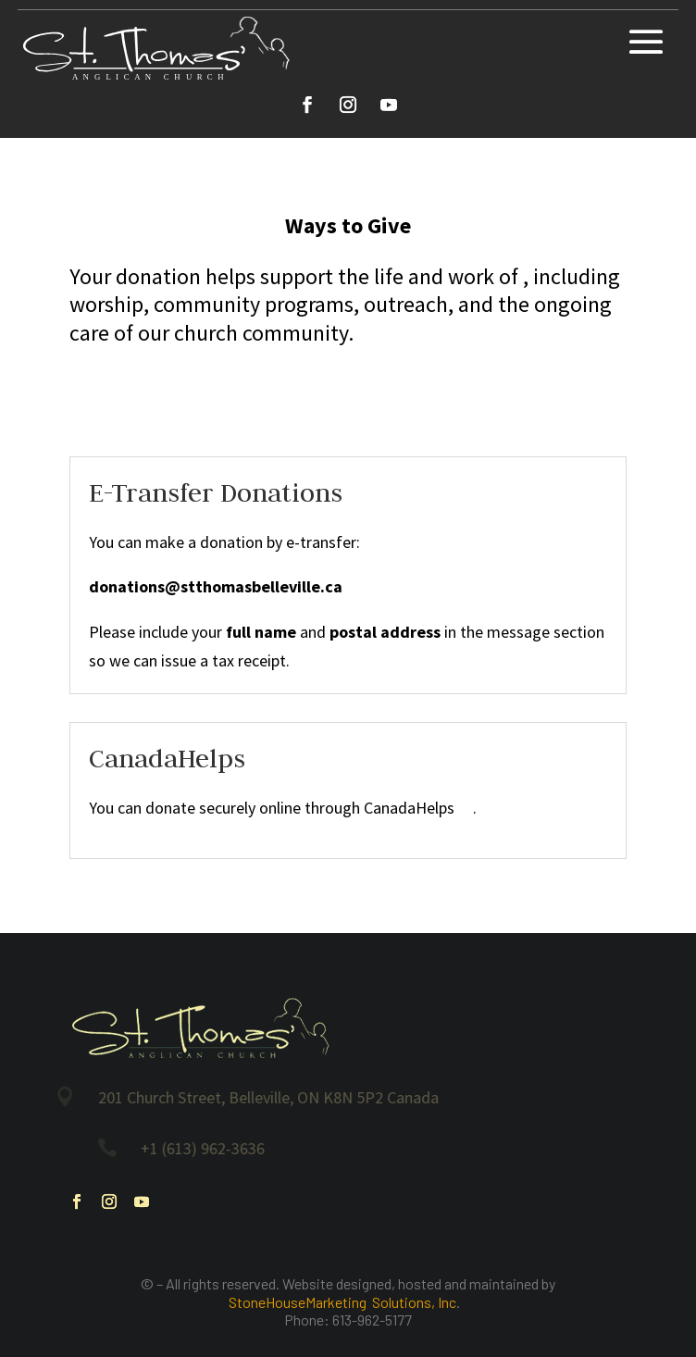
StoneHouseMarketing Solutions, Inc (342, 1302)
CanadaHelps (418, 807)
